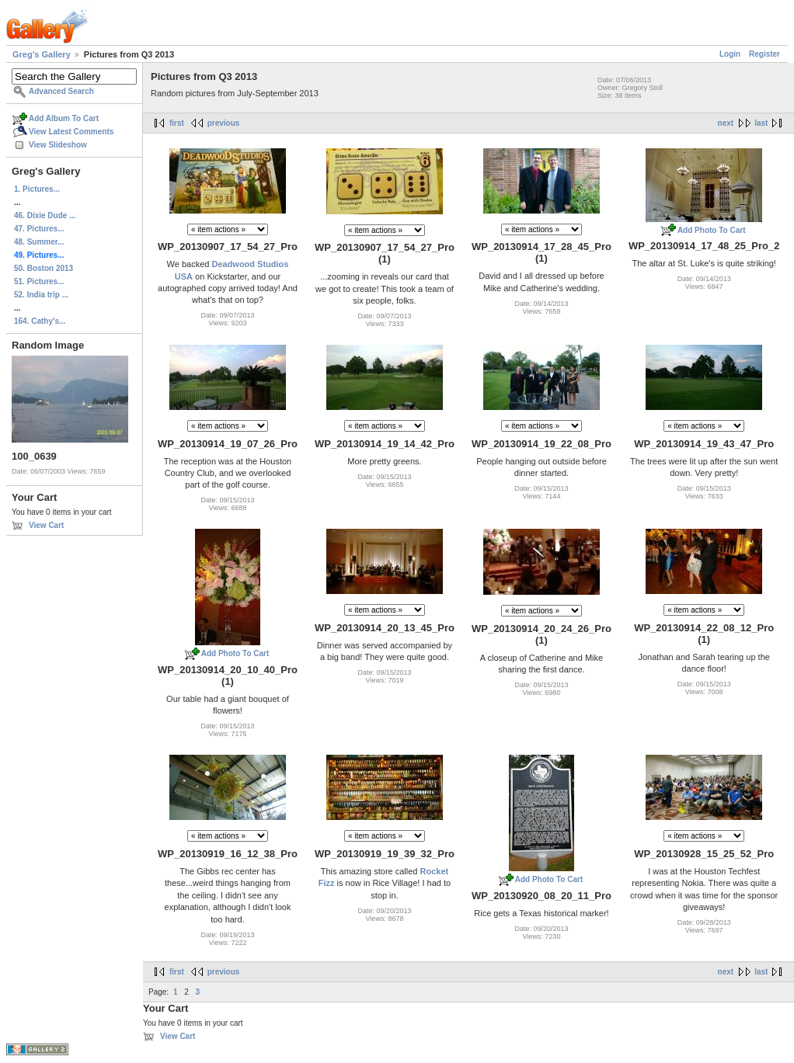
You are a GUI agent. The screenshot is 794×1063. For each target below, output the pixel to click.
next (726, 123)
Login (729, 54)
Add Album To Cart (64, 118)
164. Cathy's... (39, 321)
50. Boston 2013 (43, 268)
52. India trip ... (41, 294)
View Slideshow (58, 145)
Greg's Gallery (41, 54)
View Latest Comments (71, 131)
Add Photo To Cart (711, 230)
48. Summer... (39, 242)
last (761, 123)
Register (764, 54)
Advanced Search (61, 91)
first (176, 123)
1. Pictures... (37, 189)
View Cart (46, 525)
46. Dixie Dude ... (44, 215)
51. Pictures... (39, 281)
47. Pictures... (39, 228)
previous (223, 123)
